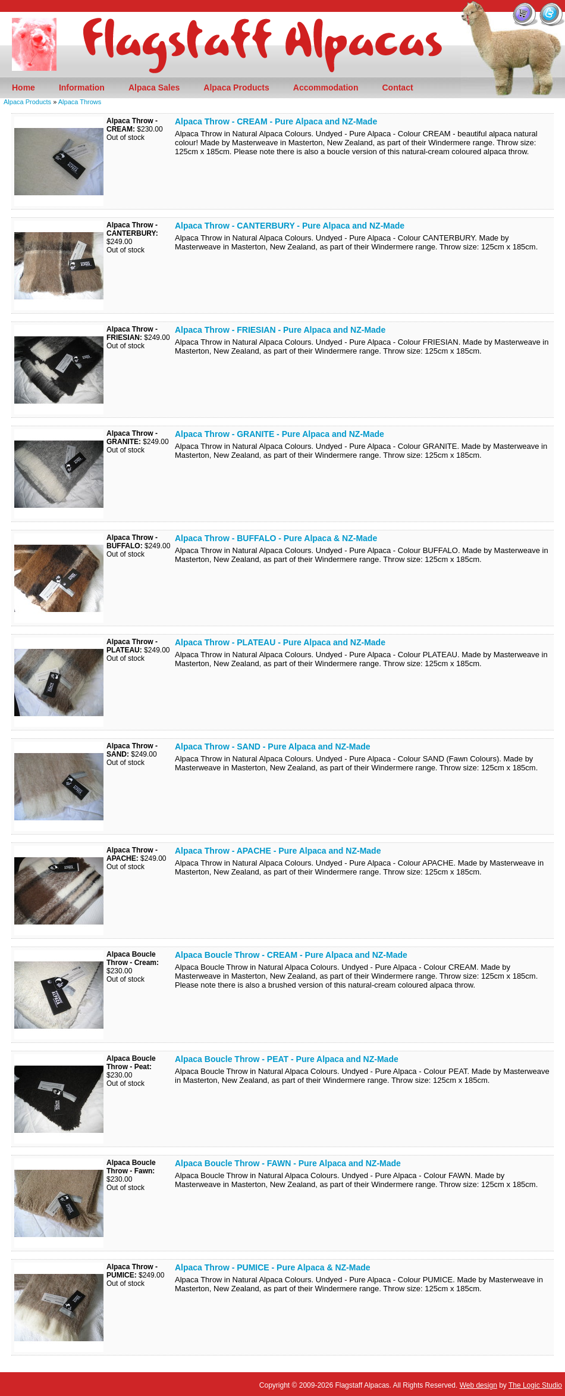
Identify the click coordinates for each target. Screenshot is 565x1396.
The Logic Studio (535, 1385)
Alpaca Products (27, 101)
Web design (478, 1385)
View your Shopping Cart (524, 13)
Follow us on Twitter (551, 13)
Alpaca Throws (80, 101)
